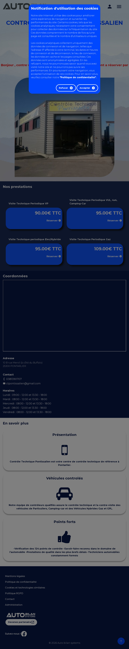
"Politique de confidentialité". (78, 77)
